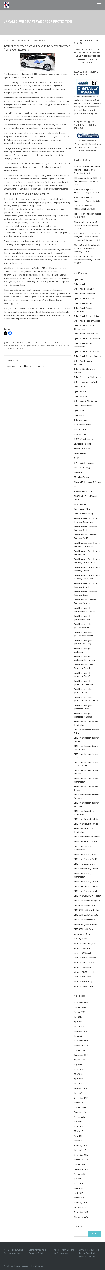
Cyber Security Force (83, 405)
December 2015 (81, 1212)
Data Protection (81, 429)
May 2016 (78, 1188)
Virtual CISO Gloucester (84, 962)
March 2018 (79, 1083)
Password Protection (83, 491)
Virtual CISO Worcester (84, 986)
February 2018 (80, 1088)
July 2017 (78, 1121)
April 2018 (78, 1078)
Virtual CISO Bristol (82, 948)
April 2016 (78, 1193)
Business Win (62, 1253)
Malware (78, 472)
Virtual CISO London (83, 967)
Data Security (80, 434)
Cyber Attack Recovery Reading (87, 356)
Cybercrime (79, 415)
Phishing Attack (81, 504)
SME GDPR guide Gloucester (86, 915)
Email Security (80, 453)
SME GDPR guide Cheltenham (87, 910)
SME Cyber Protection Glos (86, 841)
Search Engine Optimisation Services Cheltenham (89, 1253)
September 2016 (81, 1169)
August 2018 (79, 1059)
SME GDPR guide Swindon (85, 924)
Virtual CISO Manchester (85, 972)
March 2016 (79, 1197)
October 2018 (80, 1050)
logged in (23, 366)
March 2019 (79, 1026)
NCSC (76, 486)
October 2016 (80, 1164)
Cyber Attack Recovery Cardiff (87, 321)
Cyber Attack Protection (84, 298)
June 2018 (78, 1069)
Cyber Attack (79, 284)
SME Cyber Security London (86, 868)
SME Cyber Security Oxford (86, 881)
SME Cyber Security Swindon (86, 891)
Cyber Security (24, 40)
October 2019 (80, 1007)
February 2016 (80, 1202)
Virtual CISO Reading (83, 981)
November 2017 (81, 1102)
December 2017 (81, 1098)
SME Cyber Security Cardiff (85, 859)
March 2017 (79, 1140)
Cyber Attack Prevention (35, 343)
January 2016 (80, 1207)
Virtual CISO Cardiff (82, 953)
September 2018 (81, 1055)
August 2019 (79, 1012)
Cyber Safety (79, 386)
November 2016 (81, 1159)
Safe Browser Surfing (83, 513)
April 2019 (78, 1021)
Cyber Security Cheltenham (27, 346)
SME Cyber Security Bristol (85, 854)
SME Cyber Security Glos (15, 348)
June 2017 (78, 1126)
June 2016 (78, 1183)
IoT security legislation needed (87, 214)
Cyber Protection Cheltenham (87, 382)
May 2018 (78, 1074)
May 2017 (78, 1131)
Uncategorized (80, 938)
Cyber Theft (79, 410)
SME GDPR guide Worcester (86, 929)
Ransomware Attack (83, 509)
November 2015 (81, 1217)
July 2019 (78, 1017)
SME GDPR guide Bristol (84, 905)
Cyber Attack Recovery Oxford (87, 351)
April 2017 (78, 1136)
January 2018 (80, 1093)
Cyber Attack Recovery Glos (86, 333)
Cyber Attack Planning (20, 343)
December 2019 (81, 1002)
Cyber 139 (9, 343)
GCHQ (76, 458)
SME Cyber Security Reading (86, 886)
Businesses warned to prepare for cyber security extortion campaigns (87, 236)
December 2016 (81, 1155)
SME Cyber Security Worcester (87, 896)
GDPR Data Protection (84, 463)
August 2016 (79, 1174)
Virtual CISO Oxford (82, 976)
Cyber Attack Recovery (84, 303)
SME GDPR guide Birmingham (87, 900)
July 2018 (78, 1064)
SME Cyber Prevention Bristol (87, 819)
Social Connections (82, 934)
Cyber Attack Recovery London (87, 338)
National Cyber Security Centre (87, 482)
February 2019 (80, 1031)
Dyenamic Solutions (37, 1253)
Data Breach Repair (82, 424)
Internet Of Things (82, 467)
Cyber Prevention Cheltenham (53, 343)
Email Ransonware (82, 448)
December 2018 (81, 1040)
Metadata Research (82, 477)
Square (25, 1266)
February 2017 (80, 1145)
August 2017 (79, 1117)
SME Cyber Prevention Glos (45, 346)
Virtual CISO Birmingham (85, 943)
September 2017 (81, 1112)
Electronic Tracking (82, 444)
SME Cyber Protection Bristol (87, 836)
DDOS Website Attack (83, 439)
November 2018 (81, 1045)
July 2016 (78, 1178)
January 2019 (80, 1036)
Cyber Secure (80, 391)
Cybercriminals (80, 420)
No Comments (40, 40)
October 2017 (80, 1107)
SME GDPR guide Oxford (84, 919)
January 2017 (80, 1150)
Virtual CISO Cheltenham (85, 957)
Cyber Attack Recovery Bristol (87, 316)
